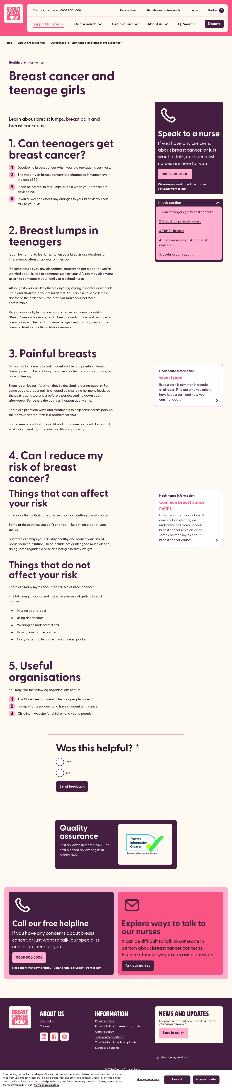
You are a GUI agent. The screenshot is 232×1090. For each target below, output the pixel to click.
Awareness (58, 42)
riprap (22, 706)
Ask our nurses (137, 965)
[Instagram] (64, 1036)
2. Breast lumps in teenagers (180, 221)
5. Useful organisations (176, 254)
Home (8, 42)
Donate (214, 24)
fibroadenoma (60, 327)
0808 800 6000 (70, 10)
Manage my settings (174, 1057)
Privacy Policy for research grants (117, 1026)
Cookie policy (104, 1031)
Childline (24, 713)
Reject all (177, 1081)
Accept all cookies (206, 1081)
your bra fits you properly (65, 429)
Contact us (47, 1021)
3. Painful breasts (171, 230)
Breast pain (170, 378)
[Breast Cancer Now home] (13, 13)
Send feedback (72, 786)
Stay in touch (174, 1033)
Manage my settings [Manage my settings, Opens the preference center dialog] (148, 1081)
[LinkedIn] (44, 1036)
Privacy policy (104, 1021)
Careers (45, 1026)
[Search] (186, 24)
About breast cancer (31, 42)
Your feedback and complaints (115, 1042)
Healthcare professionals (163, 10)
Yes (68, 762)
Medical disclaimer (108, 1047)
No (68, 773)
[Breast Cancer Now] (20, 1017)
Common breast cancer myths (182, 505)
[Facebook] (54, 1036)
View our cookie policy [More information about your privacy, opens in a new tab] (46, 1087)
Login (194, 10)
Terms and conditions (109, 1037)
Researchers (128, 10)
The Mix (23, 699)
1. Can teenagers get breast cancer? (186, 212)
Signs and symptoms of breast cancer (97, 42)
